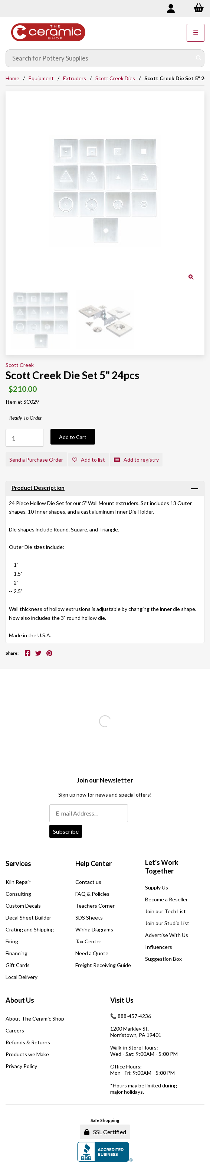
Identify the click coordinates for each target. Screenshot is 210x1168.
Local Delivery (21, 977)
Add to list (88, 459)
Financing (16, 953)
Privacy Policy (21, 1066)
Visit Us (122, 1000)
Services (18, 863)
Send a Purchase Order (36, 459)
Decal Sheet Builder (28, 917)
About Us (20, 1000)
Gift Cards (18, 965)
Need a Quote (91, 953)
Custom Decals (23, 905)
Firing (12, 941)
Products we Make (27, 1054)
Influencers (158, 947)
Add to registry (136, 459)
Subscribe (66, 831)
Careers (15, 1030)
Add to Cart (72, 437)
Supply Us (156, 887)
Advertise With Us (166, 935)
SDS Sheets (89, 917)
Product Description (38, 487)
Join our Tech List (165, 911)
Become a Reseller (166, 899)
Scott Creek (20, 365)
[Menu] (195, 33)
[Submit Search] (198, 58)
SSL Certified (105, 1131)
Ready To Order (25, 417)
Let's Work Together (161, 866)
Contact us (88, 882)
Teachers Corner (95, 905)
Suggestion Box (163, 959)
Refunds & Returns (28, 1042)
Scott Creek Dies (115, 78)
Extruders (74, 78)
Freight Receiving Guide (103, 965)
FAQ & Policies (92, 894)
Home (12, 78)
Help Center (93, 863)
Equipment (41, 78)
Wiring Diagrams (94, 929)
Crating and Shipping (30, 929)
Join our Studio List (167, 923)
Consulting (18, 894)
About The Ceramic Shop (35, 1018)
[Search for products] (100, 58)
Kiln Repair (18, 882)
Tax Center (88, 941)
